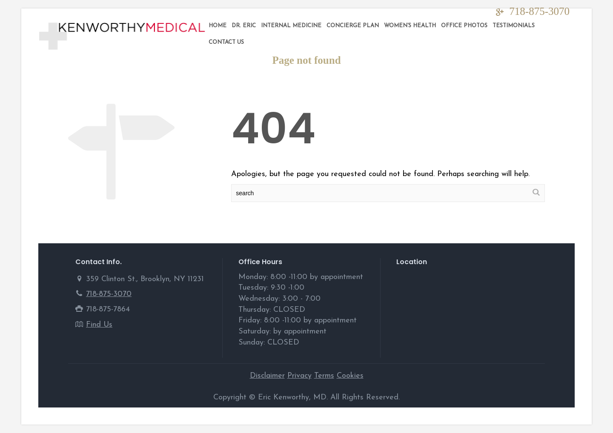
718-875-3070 (539, 11)
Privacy (299, 376)
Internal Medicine (291, 25)
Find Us (99, 325)
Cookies (350, 376)
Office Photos (464, 25)
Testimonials (514, 25)
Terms (324, 376)
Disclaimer (267, 376)
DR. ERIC (244, 25)
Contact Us (226, 42)
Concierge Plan (353, 25)
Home (217, 25)
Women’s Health (410, 25)
